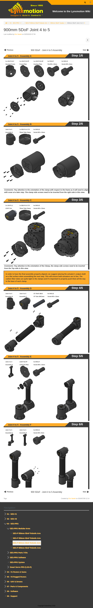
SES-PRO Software (18, 557)
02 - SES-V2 (12, 519)
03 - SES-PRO (14, 23)
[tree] (46, 555)
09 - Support (12, 596)
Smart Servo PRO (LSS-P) (20, 567)
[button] (87, 40)
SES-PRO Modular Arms (20, 528)
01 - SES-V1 (12, 514)
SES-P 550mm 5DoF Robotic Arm (27, 533)
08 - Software (12, 591)
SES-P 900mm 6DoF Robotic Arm (27, 548)
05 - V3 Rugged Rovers (16, 577)
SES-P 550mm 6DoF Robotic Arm (27, 538)
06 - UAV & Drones (14, 582)
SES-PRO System (17, 562)
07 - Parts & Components (17, 586)
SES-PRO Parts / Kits (18, 553)
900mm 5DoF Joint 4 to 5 (75, 23)
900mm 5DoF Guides (57, 23)
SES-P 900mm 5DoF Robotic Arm (36, 23)
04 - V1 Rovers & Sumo (16, 572)
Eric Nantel (18, 34)
